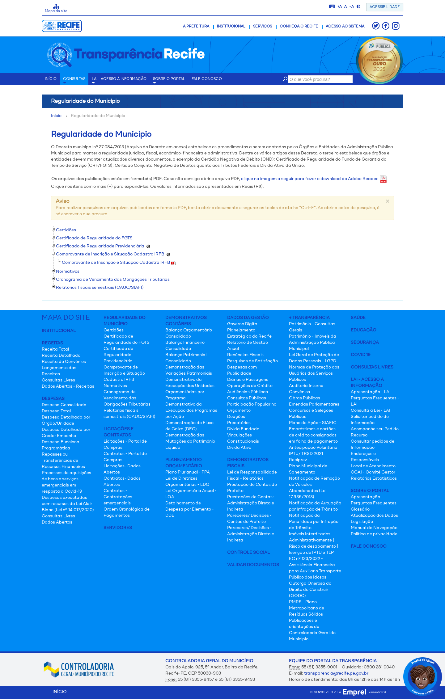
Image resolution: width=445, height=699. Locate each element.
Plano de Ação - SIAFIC (313, 423)
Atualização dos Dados (374, 515)
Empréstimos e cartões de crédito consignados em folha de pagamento (313, 435)
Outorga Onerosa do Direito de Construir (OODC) (310, 589)
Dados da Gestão (248, 318)
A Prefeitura (196, 26)
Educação (363, 330)
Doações (236, 417)
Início (56, 116)
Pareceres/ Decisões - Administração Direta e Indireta (250, 534)
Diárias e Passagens (247, 379)
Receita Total (55, 349)
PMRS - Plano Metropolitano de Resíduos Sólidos (306, 608)
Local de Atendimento (373, 466)
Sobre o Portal (169, 81)
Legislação (362, 522)
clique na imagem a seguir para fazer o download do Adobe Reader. (314, 179)
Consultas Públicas (246, 398)
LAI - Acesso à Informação (119, 81)
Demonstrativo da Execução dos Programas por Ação (191, 410)
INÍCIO (51, 79)
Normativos (115, 386)
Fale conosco (207, 79)
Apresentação (365, 497)
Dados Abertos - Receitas (68, 386)
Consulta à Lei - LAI (370, 410)
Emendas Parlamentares (314, 404)
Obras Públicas (304, 398)
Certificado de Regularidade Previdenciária (118, 355)
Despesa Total (56, 411)
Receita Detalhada (61, 355)
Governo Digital (242, 324)
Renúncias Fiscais (245, 355)
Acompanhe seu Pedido (375, 429)
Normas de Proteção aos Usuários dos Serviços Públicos (314, 373)
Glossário (360, 509)
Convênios (299, 392)
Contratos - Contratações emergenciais (118, 497)
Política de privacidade (374, 534)
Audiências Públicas (247, 392)
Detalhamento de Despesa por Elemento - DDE (189, 509)
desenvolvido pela (338, 692)
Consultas (74, 81)
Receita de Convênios (64, 362)
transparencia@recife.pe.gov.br (336, 673)
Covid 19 (361, 355)
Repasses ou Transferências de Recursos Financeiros (63, 460)
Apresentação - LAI (371, 392)
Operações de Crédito (250, 386)
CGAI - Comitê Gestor (373, 472)
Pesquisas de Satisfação (252, 361)
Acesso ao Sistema (345, 26)
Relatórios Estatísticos (374, 478)
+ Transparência (309, 318)
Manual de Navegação (374, 528)
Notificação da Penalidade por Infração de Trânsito (313, 521)
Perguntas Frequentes (373, 503)
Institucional (231, 26)
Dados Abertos (57, 522)
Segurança (365, 342)
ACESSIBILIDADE (385, 7)
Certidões (114, 330)
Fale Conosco (369, 546)
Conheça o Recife (299, 26)
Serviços (262, 26)
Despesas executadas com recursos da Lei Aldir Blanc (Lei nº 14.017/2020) (68, 503)
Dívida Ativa (239, 447)
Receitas (52, 343)
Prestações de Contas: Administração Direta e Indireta (250, 503)
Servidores (118, 528)
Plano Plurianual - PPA (187, 472)
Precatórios (239, 423)
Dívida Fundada (243, 429)
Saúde (358, 318)
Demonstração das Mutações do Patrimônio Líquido (190, 441)
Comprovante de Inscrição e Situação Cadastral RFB (119, 262)
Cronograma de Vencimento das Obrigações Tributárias (127, 398)
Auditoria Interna (306, 386)
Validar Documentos (253, 565)
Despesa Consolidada (64, 405)
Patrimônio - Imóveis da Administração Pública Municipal (312, 342)
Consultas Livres (58, 380)
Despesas (53, 399)
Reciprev (298, 460)
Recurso (359, 435)
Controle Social (248, 552)
